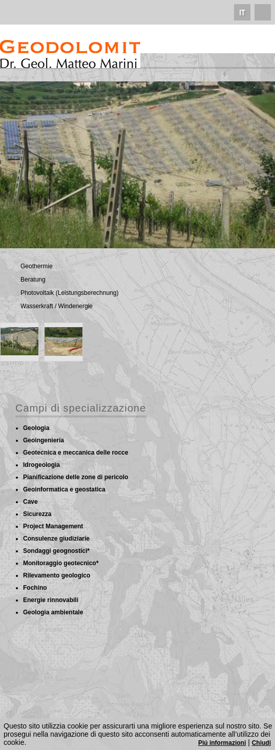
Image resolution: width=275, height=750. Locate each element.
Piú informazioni (222, 742)
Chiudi (261, 742)
